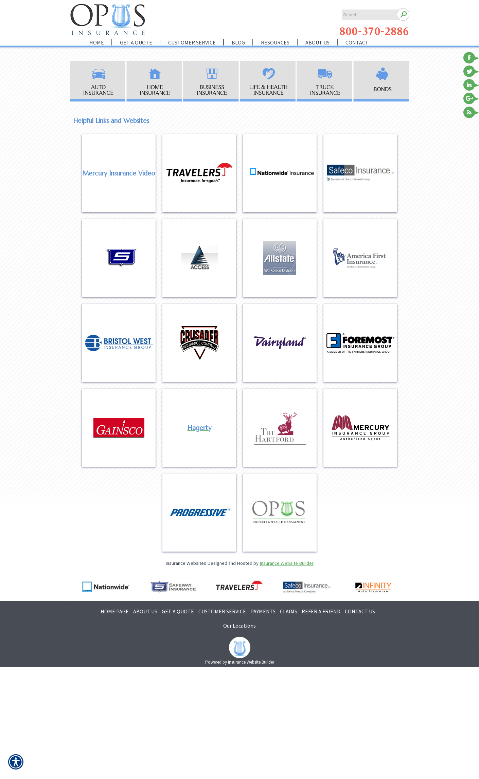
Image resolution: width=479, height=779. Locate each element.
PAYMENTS (263, 611)
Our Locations (239, 625)
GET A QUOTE (178, 611)
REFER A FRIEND (321, 611)
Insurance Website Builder (287, 563)
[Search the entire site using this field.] (367, 15)
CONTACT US (360, 611)
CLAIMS (288, 611)
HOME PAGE (115, 611)
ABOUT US (145, 611)
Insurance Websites (185, 563)
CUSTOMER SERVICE (222, 611)
